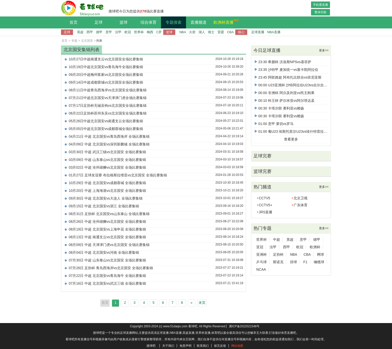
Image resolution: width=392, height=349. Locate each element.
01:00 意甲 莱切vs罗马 (274, 124)
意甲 (109, 32)
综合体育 (148, 22)
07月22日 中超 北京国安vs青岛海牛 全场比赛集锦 (107, 276)
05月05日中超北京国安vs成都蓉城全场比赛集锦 (106, 129)
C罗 (159, 32)
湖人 (201, 32)
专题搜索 (174, 22)
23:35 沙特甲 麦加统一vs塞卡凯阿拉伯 (286, 70)
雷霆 (221, 32)
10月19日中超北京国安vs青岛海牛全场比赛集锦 (106, 67)
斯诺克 (278, 262)
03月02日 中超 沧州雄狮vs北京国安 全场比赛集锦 (107, 167)
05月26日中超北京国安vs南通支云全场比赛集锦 (106, 121)
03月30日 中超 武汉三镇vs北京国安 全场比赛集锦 (107, 152)
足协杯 (278, 254)
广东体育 (301, 205)
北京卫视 (301, 198)
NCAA (261, 269)
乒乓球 (261, 262)
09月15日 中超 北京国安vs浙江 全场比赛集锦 (104, 206)
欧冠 (127, 32)
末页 (202, 303)
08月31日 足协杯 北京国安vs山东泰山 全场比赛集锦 (109, 214)
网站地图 (237, 346)
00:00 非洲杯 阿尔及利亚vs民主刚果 (284, 93)
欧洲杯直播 (225, 21)
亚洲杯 (261, 254)
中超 (276, 239)
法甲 (118, 32)
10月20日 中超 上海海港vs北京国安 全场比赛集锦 (107, 191)
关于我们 (168, 346)
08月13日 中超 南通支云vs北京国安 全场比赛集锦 (107, 237)
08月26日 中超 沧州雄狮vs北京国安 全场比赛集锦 (107, 222)
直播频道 (198, 22)
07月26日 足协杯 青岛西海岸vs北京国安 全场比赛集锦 (111, 268)
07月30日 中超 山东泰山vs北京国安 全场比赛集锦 (107, 260)
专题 (74, 40)
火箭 (192, 32)
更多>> (323, 50)
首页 (74, 22)
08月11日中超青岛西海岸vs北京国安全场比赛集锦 (107, 90)
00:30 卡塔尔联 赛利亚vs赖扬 (279, 108)
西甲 (89, 32)
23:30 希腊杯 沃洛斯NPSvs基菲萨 (283, 62)
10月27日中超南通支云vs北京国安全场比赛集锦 (106, 59)
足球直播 (257, 32)
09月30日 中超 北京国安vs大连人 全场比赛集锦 (105, 198)
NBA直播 (273, 32)
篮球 (124, 22)
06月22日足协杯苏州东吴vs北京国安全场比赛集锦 (107, 113)
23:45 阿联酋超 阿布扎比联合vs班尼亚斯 (288, 77)
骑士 (211, 32)
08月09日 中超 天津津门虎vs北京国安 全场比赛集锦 (109, 245)
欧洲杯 (315, 247)
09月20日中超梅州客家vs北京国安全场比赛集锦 (106, 75)
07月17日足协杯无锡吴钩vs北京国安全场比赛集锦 (107, 106)
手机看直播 (320, 4)
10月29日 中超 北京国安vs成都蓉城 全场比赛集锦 (107, 183)
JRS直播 (265, 212)
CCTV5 (264, 198)
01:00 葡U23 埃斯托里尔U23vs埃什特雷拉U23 (292, 131)
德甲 (99, 32)
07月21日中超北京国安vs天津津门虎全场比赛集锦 (107, 98)
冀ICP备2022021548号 (244, 326)
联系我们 (203, 346)
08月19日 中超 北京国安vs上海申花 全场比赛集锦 (107, 229)
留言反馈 (220, 346)
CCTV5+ (265, 205)
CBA (230, 32)
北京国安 (87, 40)
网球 (320, 254)
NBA (182, 32)
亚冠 (259, 247)
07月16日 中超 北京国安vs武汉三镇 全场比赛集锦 (107, 283)
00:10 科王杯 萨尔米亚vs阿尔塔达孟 (284, 101)
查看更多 (291, 139)
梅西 (150, 32)
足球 (98, 22)
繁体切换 (320, 12)
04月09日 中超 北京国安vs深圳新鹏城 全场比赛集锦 (109, 144)
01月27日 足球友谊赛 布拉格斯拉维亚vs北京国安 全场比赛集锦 (118, 175)
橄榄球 (319, 262)
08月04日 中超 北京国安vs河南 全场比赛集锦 (104, 252)
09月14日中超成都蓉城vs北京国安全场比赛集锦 (106, 82)
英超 (80, 32)
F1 (305, 262)
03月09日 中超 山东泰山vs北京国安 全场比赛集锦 (107, 160)
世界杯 (139, 32)
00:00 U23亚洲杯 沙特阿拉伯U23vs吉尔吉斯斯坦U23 (298, 85)
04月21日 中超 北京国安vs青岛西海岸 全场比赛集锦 (109, 136)
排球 (293, 262)
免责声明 (186, 346)
